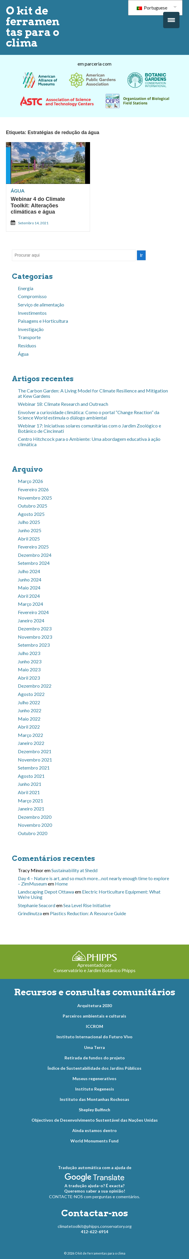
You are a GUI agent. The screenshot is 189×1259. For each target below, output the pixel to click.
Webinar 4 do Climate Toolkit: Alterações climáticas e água (38, 205)
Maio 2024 (29, 587)
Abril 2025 (29, 538)
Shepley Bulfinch (94, 1109)
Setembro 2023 (34, 645)
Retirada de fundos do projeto (94, 1057)
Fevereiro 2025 (33, 546)
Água (17, 190)
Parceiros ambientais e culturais (94, 1015)
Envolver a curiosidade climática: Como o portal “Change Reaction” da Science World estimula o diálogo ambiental (88, 414)
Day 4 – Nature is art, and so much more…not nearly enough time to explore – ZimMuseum (93, 880)
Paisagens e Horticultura (43, 321)
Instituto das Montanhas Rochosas (94, 1099)
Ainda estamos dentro (94, 1130)
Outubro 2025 (32, 505)
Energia (25, 288)
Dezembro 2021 (34, 751)
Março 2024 (30, 604)
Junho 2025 (29, 530)
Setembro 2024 (34, 563)
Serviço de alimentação (41, 304)
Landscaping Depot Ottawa (46, 891)
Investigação (31, 329)
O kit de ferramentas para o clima (32, 26)
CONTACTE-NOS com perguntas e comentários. (94, 1196)
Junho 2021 (29, 784)
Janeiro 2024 (31, 620)
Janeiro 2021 (31, 808)
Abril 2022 (29, 726)
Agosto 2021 (31, 776)
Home (61, 883)
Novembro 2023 (35, 637)
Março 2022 (30, 735)
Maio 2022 (29, 718)
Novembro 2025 (35, 497)
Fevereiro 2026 (33, 489)
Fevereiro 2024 (33, 612)
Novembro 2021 (35, 759)
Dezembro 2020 (34, 817)
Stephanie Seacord (36, 905)
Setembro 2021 (34, 767)
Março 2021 (30, 800)
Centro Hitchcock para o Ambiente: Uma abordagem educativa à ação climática (89, 441)
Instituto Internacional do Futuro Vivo (94, 1036)
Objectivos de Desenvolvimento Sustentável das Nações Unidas (95, 1120)
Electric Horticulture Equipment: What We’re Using (89, 894)
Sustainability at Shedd (74, 870)
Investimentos (32, 313)
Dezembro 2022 (34, 686)
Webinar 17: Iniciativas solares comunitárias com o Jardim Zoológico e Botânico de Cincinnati (89, 428)
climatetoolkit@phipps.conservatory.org (95, 1226)
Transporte (29, 337)
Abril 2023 (29, 678)
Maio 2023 (29, 669)
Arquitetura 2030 (94, 1005)
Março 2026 (30, 481)
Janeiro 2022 (31, 743)
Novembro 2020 (35, 825)
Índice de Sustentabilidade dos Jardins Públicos (94, 1068)
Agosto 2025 (31, 514)
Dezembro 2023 (34, 628)
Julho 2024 (29, 571)
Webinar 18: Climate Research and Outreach (63, 404)
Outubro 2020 (32, 833)
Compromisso (32, 296)
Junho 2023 (29, 661)
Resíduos (27, 345)
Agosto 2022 (31, 694)
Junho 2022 (29, 710)
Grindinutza (30, 913)
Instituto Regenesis (94, 1088)
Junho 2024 (29, 579)
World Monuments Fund (94, 1140)
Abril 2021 (29, 792)
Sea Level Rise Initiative (87, 905)
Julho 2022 (29, 702)
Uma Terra (94, 1047)
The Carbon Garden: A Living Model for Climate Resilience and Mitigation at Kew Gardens (93, 393)
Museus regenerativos (94, 1078)
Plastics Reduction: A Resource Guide (88, 913)
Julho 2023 (29, 653)
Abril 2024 (29, 596)
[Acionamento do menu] (171, 20)
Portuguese (152, 7)
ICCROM (94, 1026)
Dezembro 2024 (34, 555)
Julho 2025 (29, 522)
